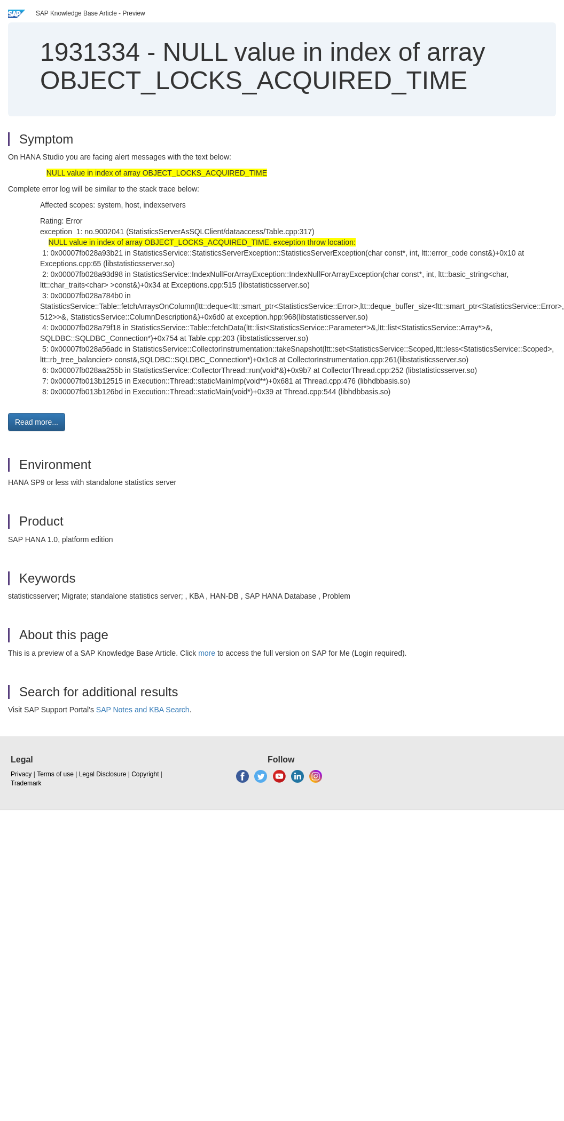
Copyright (145, 774)
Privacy (21, 774)
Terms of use (55, 774)
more (206, 653)
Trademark (26, 783)
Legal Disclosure (103, 774)
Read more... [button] (36, 422)
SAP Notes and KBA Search (143, 709)
